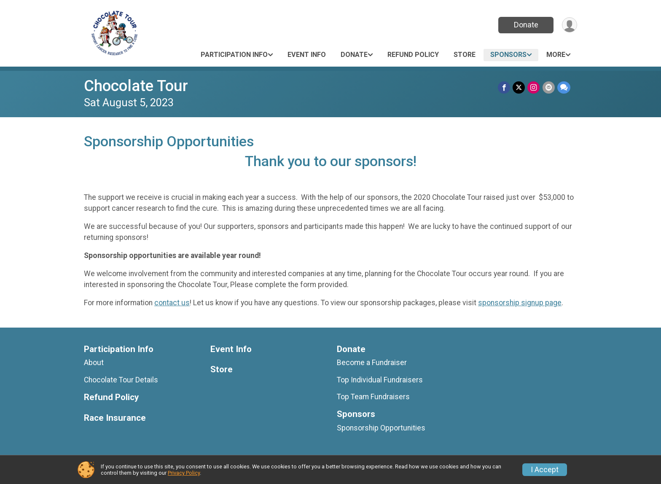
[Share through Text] (563, 87)
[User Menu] (569, 25)
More (555, 55)
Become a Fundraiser (372, 362)
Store (465, 55)
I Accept (545, 469)
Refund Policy (413, 55)
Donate (525, 24)
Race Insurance (115, 418)
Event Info (307, 55)
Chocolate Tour (136, 86)
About (94, 362)
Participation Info (234, 55)
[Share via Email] (549, 87)
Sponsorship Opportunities (381, 428)
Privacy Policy (184, 473)
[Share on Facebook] (504, 87)
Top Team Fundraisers (373, 397)
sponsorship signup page (520, 302)
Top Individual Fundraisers (380, 380)
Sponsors (508, 55)
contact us (172, 302)
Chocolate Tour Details (121, 380)
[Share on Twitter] (519, 87)
